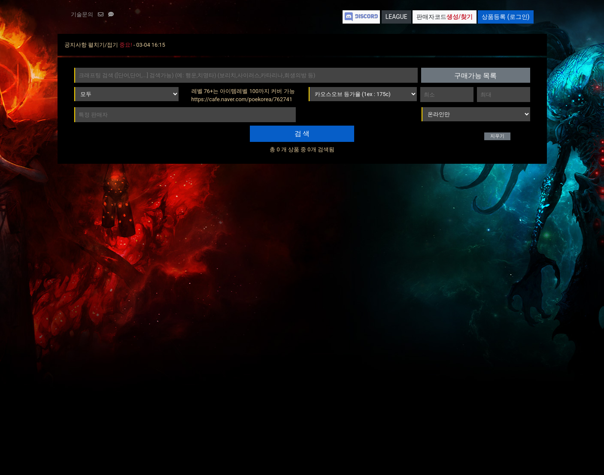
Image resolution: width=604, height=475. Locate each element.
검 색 (302, 133)
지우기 (497, 136)
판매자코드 (444, 16)
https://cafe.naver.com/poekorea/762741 (241, 99)
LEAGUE (396, 16)
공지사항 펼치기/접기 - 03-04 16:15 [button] (114, 45)
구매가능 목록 (475, 76)
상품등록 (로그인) (505, 16)
